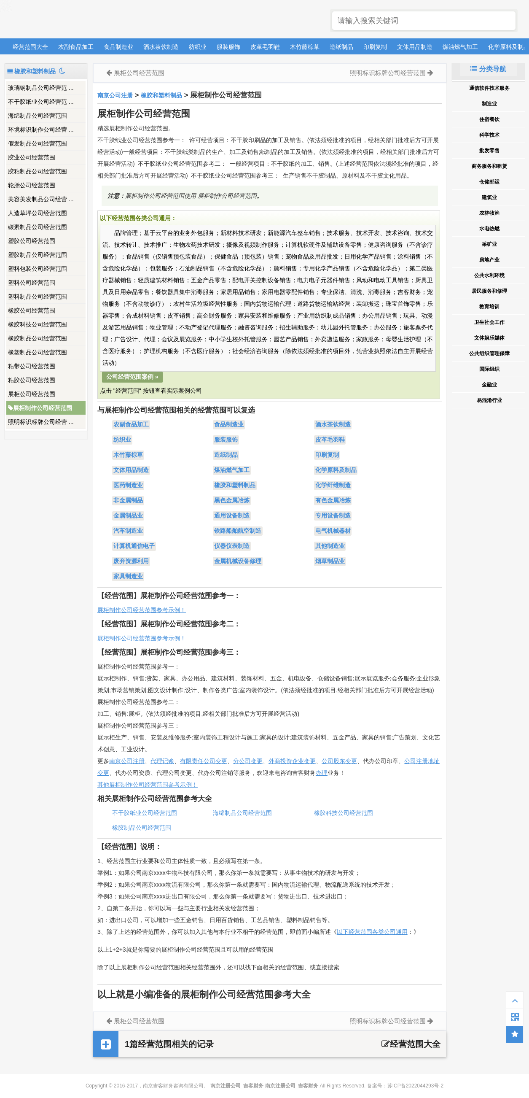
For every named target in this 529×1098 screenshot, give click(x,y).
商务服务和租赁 (489, 166)
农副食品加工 (76, 46)
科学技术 (489, 135)
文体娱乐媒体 (489, 338)
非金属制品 (128, 500)
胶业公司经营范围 (31, 157)
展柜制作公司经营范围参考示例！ (141, 610)
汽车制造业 (128, 531)
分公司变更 (248, 761)
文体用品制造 (414, 46)
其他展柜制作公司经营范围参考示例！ (147, 784)
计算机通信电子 (134, 546)
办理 (322, 772)
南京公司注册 (115, 95)
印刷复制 (375, 46)
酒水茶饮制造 (161, 46)
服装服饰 (228, 46)
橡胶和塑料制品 (161, 95)
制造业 (489, 104)
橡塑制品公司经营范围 (37, 352)
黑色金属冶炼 (232, 500)
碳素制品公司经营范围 (37, 227)
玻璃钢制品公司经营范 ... (41, 87)
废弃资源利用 (131, 561)
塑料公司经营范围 (31, 282)
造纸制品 (341, 46)
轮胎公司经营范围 (31, 185)
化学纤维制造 (333, 485)
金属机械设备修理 (237, 561)
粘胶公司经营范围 (31, 380)
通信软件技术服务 (489, 88)
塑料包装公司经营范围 (37, 268)
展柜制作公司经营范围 (40, 408)
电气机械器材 (333, 531)
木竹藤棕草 (305, 46)
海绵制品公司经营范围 (37, 115)
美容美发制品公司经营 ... (41, 199)
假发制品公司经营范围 (37, 143)
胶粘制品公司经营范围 (37, 171)
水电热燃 (489, 229)
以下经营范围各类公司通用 (372, 931)
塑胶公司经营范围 (31, 240)
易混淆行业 (489, 400)
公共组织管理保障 (489, 353)
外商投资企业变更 (292, 761)
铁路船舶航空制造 (237, 531)
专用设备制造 (333, 516)
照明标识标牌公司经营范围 (388, 72)
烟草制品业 (330, 561)
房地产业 (489, 260)
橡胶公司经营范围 (31, 310)
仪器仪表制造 (232, 546)
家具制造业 (128, 576)
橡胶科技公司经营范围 (37, 324)
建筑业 (489, 197)
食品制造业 (118, 46)
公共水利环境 (489, 275)
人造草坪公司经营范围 (37, 213)
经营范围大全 (30, 46)
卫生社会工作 (489, 322)
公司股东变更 (339, 761)
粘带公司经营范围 (31, 366)
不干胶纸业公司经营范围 (144, 812)
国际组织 (489, 369)
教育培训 (489, 307)
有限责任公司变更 (203, 761)
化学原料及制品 (336, 470)
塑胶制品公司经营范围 (37, 254)
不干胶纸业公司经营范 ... (41, 101)
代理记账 (162, 761)
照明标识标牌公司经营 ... (41, 421)
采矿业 (489, 244)
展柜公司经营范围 (31, 394)
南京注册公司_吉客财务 (67, 19)
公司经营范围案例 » (132, 376)
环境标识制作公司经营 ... (41, 129)
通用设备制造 (232, 516)
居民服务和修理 (489, 291)
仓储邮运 (489, 182)
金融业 (489, 385)
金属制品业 (128, 516)
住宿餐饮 (489, 119)
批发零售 (489, 151)
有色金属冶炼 (333, 500)
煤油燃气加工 (460, 46)
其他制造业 (330, 546)
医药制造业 (128, 485)
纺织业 (198, 46)
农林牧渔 (489, 213)
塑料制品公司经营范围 (37, 296)
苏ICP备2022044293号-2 (415, 1086)
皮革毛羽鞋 (265, 46)
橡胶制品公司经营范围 (37, 338)
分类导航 (488, 69)
